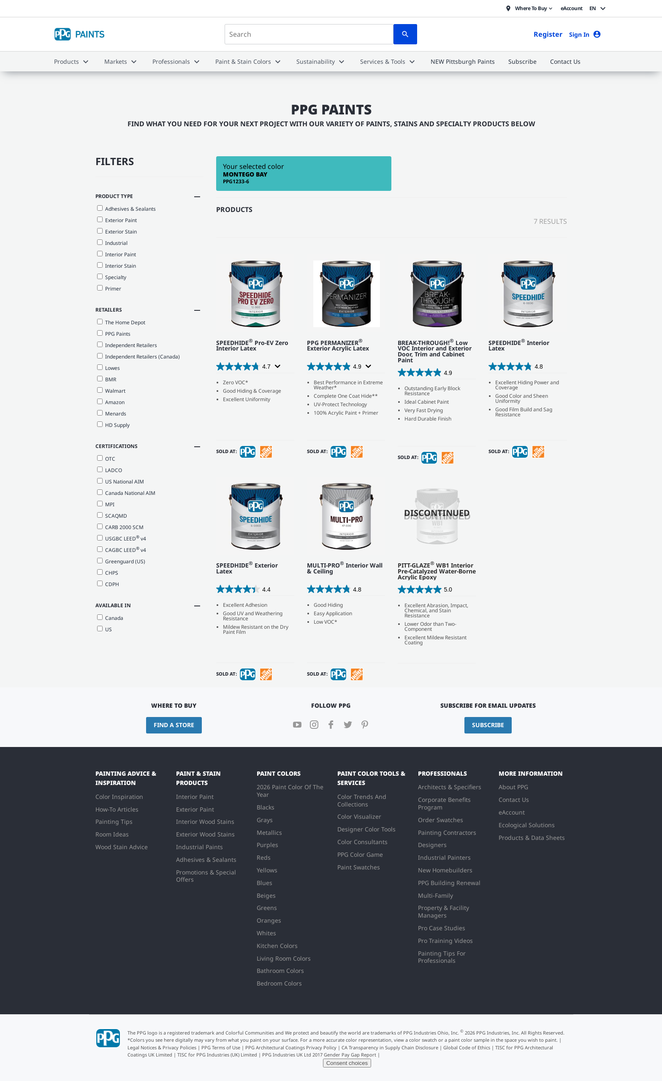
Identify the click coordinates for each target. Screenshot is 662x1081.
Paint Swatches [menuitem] (358, 867)
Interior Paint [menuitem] (195, 797)
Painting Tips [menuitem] (114, 822)
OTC (106, 458)
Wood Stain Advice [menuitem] (121, 847)
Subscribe (488, 725)
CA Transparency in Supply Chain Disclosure (390, 1047)
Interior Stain (116, 265)
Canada (110, 618)
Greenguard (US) (121, 561)
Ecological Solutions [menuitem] (527, 825)
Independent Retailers (127, 345)
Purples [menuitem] (267, 845)
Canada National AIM (126, 493)
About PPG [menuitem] (513, 787)
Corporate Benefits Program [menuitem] (444, 803)
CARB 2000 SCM (120, 527)
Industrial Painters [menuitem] (444, 857)
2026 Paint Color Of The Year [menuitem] (290, 791)
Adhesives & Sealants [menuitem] (206, 860)
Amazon (111, 402)
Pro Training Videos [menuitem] (445, 941)
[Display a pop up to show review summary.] (277, 366)
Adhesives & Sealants (126, 208)
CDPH (108, 584)
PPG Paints (113, 333)
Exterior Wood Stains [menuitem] (205, 834)
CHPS (107, 572)
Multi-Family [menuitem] (435, 895)
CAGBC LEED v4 (121, 549)
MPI (105, 504)
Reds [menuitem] (264, 857)
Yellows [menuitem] (267, 870)
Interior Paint (116, 254)
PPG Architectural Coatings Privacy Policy (290, 1047)
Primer (109, 288)
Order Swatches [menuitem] (440, 820)
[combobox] (309, 34)
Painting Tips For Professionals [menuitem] (442, 957)
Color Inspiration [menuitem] (119, 797)
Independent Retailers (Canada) (138, 356)
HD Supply (113, 425)
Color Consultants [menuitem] (362, 842)
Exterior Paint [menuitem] (195, 809)
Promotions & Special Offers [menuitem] (206, 876)
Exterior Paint (117, 220)
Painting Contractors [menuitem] (447, 832)
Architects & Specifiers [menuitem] (449, 787)
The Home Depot (121, 322)
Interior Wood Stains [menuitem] (205, 822)
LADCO (109, 470)
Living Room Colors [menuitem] (284, 958)
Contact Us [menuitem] (514, 800)
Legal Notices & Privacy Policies (162, 1047)
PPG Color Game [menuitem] (360, 854)
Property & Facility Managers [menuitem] (443, 911)
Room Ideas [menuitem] (112, 834)
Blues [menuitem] (264, 883)
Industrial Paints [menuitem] (199, 847)
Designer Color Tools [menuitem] (366, 829)
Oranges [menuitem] (269, 920)
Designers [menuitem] (432, 845)
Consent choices (347, 1063)
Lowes (108, 368)
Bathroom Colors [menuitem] (280, 971)
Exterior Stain (117, 231)
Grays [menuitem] (265, 820)
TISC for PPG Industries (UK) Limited (217, 1054)
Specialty (111, 277)
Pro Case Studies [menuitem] (441, 928)
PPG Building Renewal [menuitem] (449, 883)
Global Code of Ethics (466, 1047)
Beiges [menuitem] (266, 895)
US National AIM (120, 481)
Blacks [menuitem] (265, 807)
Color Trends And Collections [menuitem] (361, 800)
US (104, 629)
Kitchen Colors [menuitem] (277, 946)
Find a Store (174, 725)
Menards (111, 413)
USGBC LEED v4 (121, 538)
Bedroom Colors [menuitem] (279, 983)
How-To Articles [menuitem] (116, 809)
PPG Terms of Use (220, 1047)
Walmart (111, 390)
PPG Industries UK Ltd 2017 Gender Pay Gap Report (319, 1054)
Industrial (112, 243)
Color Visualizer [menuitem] (359, 816)
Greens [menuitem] (267, 908)
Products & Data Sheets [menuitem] (532, 838)
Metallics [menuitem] (269, 832)
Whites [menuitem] (266, 933)
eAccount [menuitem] (512, 812)
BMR (106, 379)
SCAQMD (112, 515)
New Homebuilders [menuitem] (445, 870)
